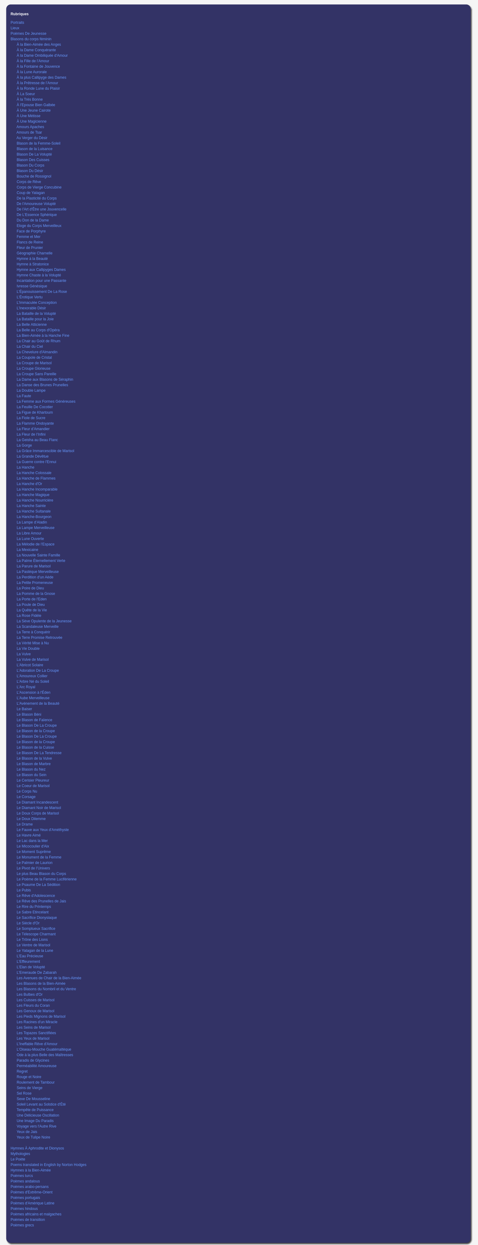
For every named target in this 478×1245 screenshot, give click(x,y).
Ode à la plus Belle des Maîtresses (45, 1055)
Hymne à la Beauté (32, 259)
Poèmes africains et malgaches (36, 1214)
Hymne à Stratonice (33, 264)
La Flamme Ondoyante (35, 423)
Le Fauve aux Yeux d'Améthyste (43, 830)
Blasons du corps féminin (31, 39)
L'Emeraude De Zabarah (37, 972)
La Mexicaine (27, 550)
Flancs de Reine (30, 242)
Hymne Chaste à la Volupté (39, 275)
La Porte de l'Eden (32, 599)
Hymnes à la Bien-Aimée (31, 1170)
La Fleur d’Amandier (33, 429)
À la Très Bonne (30, 99)
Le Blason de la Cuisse (35, 747)
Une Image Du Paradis (35, 1121)
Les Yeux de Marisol (33, 1038)
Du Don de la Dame (33, 220)
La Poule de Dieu (31, 605)
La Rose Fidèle (29, 616)
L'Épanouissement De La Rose (42, 292)
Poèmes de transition (28, 1220)
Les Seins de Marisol (34, 1027)
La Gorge (24, 445)
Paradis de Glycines (33, 1060)
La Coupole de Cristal (34, 357)
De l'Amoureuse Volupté (36, 204)
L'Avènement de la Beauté (38, 703)
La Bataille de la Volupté (36, 313)
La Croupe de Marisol (34, 363)
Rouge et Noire (29, 1077)
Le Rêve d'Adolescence (36, 896)
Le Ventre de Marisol (33, 945)
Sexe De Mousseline (33, 1099)
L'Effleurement (28, 961)
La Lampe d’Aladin (32, 522)
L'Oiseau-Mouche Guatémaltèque (44, 1049)
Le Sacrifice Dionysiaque (37, 918)
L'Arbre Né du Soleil (33, 681)
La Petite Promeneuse (35, 583)
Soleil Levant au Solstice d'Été (41, 1104)
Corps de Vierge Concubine (39, 187)
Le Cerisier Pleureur (33, 780)
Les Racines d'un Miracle (37, 1022)
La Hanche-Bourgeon (34, 517)
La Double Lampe (31, 390)
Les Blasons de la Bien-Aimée (41, 983)
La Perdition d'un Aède (35, 577)
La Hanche (25, 467)
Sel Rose (24, 1093)
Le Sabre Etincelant (33, 912)
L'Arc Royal (26, 687)
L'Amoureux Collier (32, 676)
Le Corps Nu (27, 791)
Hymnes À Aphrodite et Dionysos (37, 1148)
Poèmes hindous (24, 1209)
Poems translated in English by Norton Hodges (49, 1165)
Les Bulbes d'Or (30, 994)
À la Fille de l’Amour (33, 61)
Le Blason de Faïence (34, 720)
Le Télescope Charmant (36, 934)
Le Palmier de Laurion (34, 863)
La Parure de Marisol (34, 566)
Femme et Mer (29, 237)
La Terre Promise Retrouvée (39, 637)
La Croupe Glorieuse (34, 368)
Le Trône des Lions (32, 939)
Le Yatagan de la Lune (35, 950)
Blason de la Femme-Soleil (38, 143)
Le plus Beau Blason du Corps (41, 874)
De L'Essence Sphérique (37, 215)
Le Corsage (26, 797)
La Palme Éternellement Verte (41, 561)
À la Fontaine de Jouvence (38, 66)
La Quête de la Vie (32, 610)
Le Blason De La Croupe (37, 725)
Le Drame (25, 824)
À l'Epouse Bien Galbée (36, 105)
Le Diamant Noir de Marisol (39, 808)
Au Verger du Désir (31, 138)
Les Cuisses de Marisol (36, 1000)
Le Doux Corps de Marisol (38, 813)
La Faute (24, 396)
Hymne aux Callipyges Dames (41, 270)
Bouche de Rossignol (34, 176)
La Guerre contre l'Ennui (36, 462)
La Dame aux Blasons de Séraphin (45, 379)
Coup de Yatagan (31, 193)
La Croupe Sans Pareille (36, 374)
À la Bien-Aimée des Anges (39, 44)
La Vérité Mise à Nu (33, 643)
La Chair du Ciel (30, 346)
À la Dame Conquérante (36, 50)
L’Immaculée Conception (37, 302)
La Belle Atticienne (32, 324)
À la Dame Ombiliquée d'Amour (42, 55)
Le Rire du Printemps (34, 907)
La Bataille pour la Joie (35, 319)
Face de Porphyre (31, 231)
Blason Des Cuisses (33, 160)
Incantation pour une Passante (41, 281)
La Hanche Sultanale (34, 511)
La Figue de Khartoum (35, 412)
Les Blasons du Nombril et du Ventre (46, 989)
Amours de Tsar (29, 132)
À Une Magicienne (32, 121)
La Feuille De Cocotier (35, 407)
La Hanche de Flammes (36, 478)
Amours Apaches (30, 127)
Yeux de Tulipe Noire (33, 1137)
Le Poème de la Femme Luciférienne (47, 879)
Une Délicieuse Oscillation (38, 1115)
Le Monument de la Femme (39, 857)
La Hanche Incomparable (37, 489)
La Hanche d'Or (29, 484)
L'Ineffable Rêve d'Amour (37, 1044)
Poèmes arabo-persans (30, 1187)
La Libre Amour (29, 533)
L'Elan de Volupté (31, 967)
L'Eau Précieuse (30, 956)
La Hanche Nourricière (35, 500)
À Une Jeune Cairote (34, 110)
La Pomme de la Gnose (36, 594)
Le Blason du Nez (31, 769)
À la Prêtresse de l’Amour (37, 83)
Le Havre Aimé (29, 835)
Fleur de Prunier (30, 248)
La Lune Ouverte (30, 539)
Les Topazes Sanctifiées (36, 1033)
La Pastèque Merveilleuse (38, 572)
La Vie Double (28, 648)
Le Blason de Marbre (34, 764)
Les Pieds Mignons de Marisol (41, 1016)
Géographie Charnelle (34, 253)
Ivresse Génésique (32, 286)
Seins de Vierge (30, 1088)
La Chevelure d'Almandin (37, 352)
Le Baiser (24, 709)
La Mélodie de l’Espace (36, 544)
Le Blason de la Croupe (36, 731)
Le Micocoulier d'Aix (33, 846)
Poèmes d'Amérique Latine (33, 1203)
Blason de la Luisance (34, 149)
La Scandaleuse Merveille (38, 626)
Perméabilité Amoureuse (37, 1066)
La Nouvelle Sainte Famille (38, 555)
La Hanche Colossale (34, 473)
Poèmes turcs (22, 1176)
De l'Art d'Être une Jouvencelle (41, 209)
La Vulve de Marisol (33, 659)
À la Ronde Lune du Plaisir (38, 88)
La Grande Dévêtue (33, 456)
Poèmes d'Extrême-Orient (32, 1192)
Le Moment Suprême (34, 852)
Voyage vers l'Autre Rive (36, 1126)
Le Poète (18, 1159)
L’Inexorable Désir (31, 308)
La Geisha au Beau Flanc (37, 440)
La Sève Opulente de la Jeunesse (44, 621)
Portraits (17, 22)
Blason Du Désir (30, 171)
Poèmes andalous (25, 1181)
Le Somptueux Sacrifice (36, 929)
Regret (22, 1071)
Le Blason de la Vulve (34, 758)
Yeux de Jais (26, 1132)
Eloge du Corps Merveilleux (39, 226)
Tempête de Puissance (34, 1110)
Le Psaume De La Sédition (38, 885)
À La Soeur (26, 94)
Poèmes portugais (25, 1198)
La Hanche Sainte (31, 506)
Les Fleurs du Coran (33, 1005)
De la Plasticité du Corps (37, 198)
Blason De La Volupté (34, 154)
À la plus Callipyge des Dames (41, 77)
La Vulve (24, 654)
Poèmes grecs (22, 1225)
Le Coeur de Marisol (33, 786)
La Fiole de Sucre (31, 418)
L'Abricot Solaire (30, 665)
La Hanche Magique (33, 495)
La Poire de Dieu (30, 588)
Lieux (15, 28)
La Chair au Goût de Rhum (38, 341)
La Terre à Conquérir (33, 632)
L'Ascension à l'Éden (34, 692)
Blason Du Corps (31, 165)
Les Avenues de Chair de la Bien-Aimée (49, 978)
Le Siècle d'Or (28, 923)
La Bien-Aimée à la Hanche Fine (43, 335)
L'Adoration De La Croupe (38, 670)
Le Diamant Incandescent (37, 802)
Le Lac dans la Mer (32, 841)
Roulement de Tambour (36, 1082)
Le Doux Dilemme (31, 819)
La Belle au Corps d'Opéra (38, 330)
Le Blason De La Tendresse (39, 753)
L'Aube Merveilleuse (33, 698)
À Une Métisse (29, 116)
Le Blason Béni (29, 714)
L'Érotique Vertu (30, 297)
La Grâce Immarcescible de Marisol (45, 451)
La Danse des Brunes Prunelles (42, 385)
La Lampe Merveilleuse (36, 528)
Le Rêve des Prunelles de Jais (41, 901)
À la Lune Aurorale (32, 72)
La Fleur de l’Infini (31, 434)
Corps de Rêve (29, 182)
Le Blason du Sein (31, 775)
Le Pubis (24, 890)
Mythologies (20, 1154)
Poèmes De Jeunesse (28, 33)
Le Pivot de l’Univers (33, 868)
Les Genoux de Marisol (35, 1011)
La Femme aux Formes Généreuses (46, 401)
